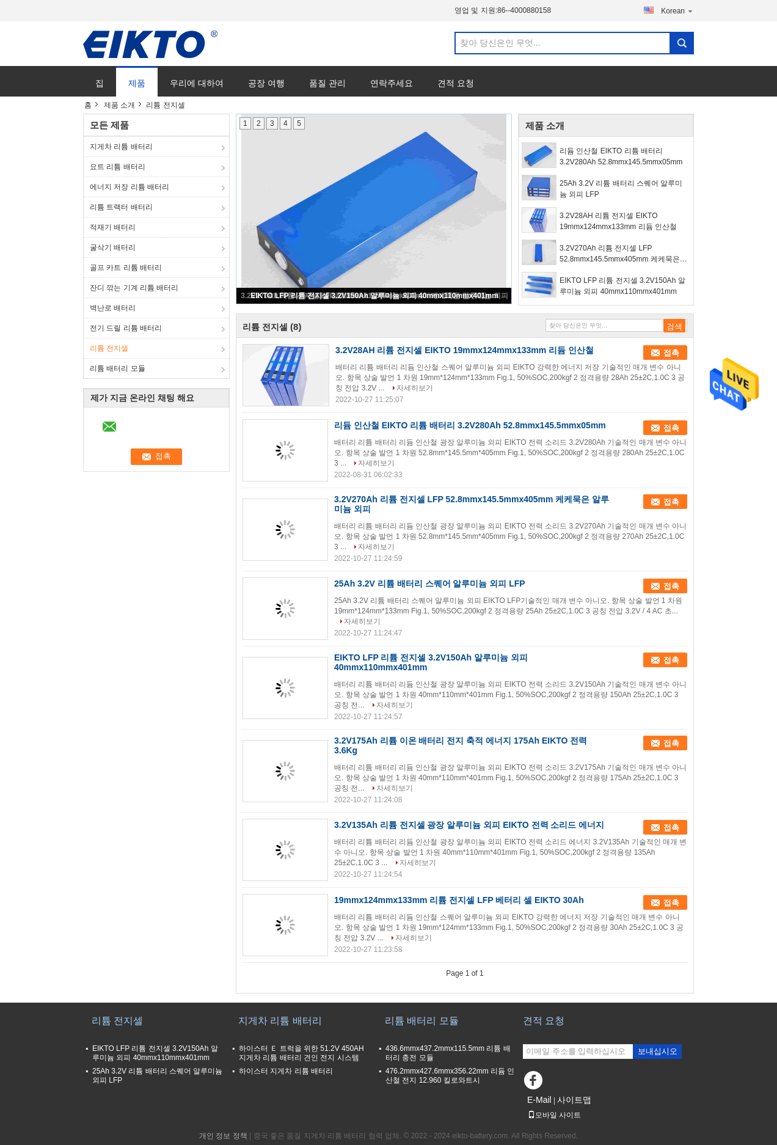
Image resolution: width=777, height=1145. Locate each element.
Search (681, 43)
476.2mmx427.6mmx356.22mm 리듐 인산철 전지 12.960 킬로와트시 (449, 1076)
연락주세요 (391, 83)
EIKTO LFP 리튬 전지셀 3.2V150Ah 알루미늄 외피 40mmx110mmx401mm (374, 295)
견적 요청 (455, 83)
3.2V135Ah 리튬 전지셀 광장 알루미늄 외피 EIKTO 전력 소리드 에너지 (469, 825)
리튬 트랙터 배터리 (121, 207)
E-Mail (539, 1100)
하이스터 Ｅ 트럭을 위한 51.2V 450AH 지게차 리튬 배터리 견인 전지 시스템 (301, 1053)
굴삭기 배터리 (113, 247)
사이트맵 (574, 1100)
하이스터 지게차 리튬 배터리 (286, 1071)
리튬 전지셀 (109, 348)
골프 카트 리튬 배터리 (126, 267)
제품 (136, 83)
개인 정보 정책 (223, 1136)
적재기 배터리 (113, 227)
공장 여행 (266, 83)
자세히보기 (414, 388)
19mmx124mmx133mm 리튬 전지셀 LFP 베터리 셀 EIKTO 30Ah (459, 900)
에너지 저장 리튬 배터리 (129, 187)
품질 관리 (327, 83)
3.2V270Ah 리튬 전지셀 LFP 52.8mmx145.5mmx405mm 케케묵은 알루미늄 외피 (620, 254)
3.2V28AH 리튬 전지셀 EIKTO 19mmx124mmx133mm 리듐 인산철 (618, 221)
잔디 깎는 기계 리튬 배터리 (134, 288)
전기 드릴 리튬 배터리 (126, 328)
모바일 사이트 (554, 1115)
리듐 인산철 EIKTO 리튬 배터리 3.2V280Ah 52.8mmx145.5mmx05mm (621, 156)
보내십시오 (657, 1051)
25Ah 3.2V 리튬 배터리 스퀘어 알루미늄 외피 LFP (621, 189)
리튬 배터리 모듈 (117, 368)
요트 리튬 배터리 (117, 167)
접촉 (671, 352)
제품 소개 (119, 105)
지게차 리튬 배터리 (121, 146)
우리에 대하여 (197, 83)
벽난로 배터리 (113, 308)
